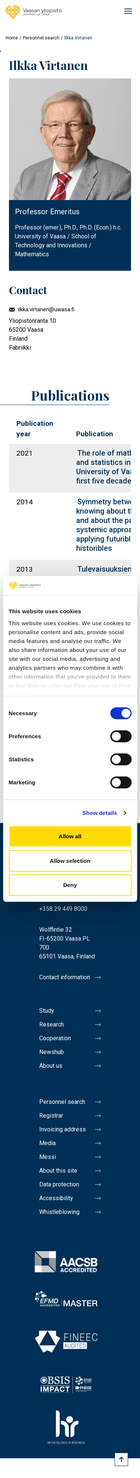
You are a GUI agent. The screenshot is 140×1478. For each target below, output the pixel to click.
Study (46, 1010)
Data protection (59, 1184)
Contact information (64, 977)
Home (12, 38)
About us (50, 1065)
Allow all (70, 836)
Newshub (51, 1052)
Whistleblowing (59, 1211)
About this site (58, 1170)
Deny (70, 885)
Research (51, 1024)
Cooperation (55, 1038)
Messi (47, 1156)
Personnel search (41, 38)
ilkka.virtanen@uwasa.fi (46, 309)
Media (47, 1143)
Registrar (51, 1115)
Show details (100, 813)
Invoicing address (62, 1129)
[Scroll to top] (121, 1459)
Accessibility (56, 1198)
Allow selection (70, 861)
